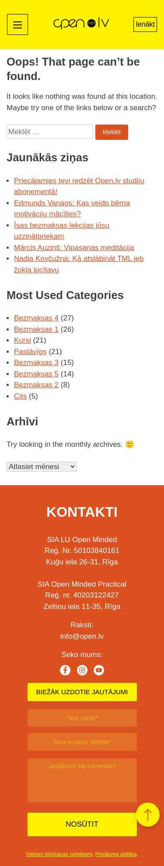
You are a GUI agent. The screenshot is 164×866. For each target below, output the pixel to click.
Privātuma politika (116, 854)
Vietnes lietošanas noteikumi (59, 854)
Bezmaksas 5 (36, 374)
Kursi (22, 340)
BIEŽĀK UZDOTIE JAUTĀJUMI (82, 692)
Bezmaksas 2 (36, 385)
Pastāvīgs (30, 352)
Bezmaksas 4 (36, 318)
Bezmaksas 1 (36, 329)
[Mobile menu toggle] (17, 24)
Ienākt (145, 24)
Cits (20, 396)
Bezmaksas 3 (36, 362)
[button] (148, 815)
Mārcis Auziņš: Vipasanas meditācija (74, 247)
